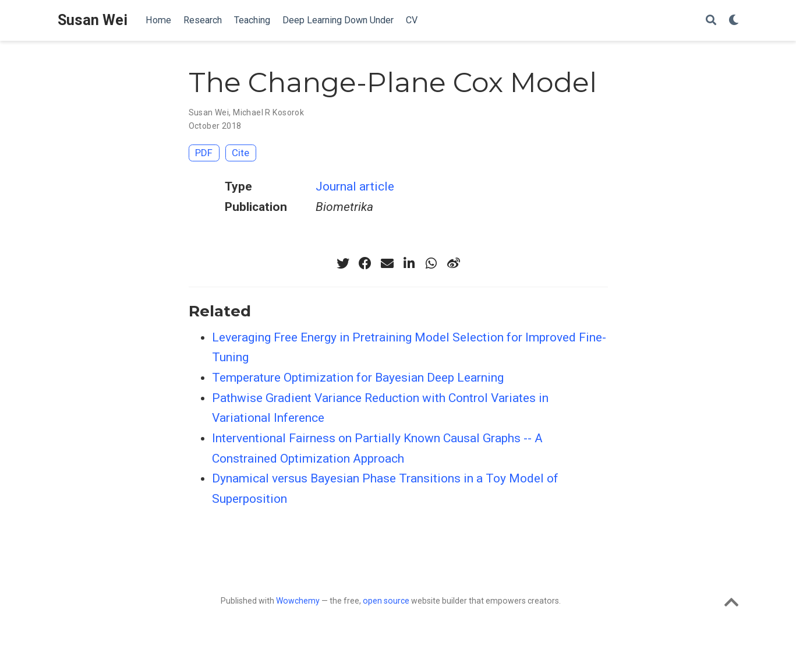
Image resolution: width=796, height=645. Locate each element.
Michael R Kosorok (268, 112)
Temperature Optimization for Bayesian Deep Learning (358, 378)
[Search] (711, 20)
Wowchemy (298, 600)
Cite (240, 152)
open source (386, 600)
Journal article (355, 186)
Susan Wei (93, 20)
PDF (204, 152)
